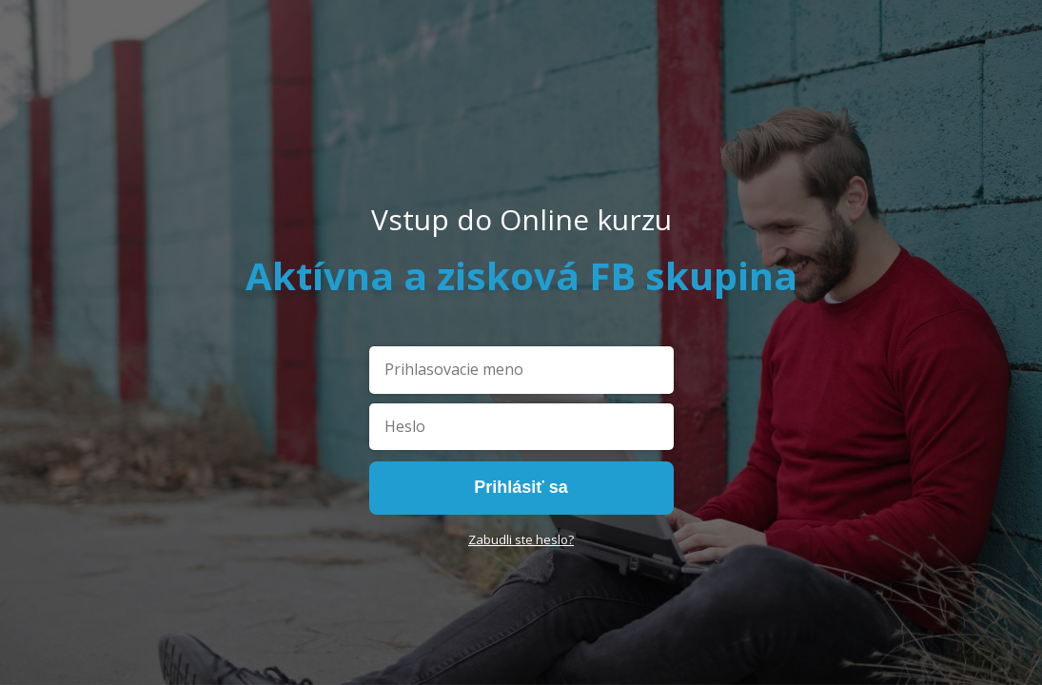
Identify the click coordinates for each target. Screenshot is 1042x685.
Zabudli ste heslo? (521, 539)
